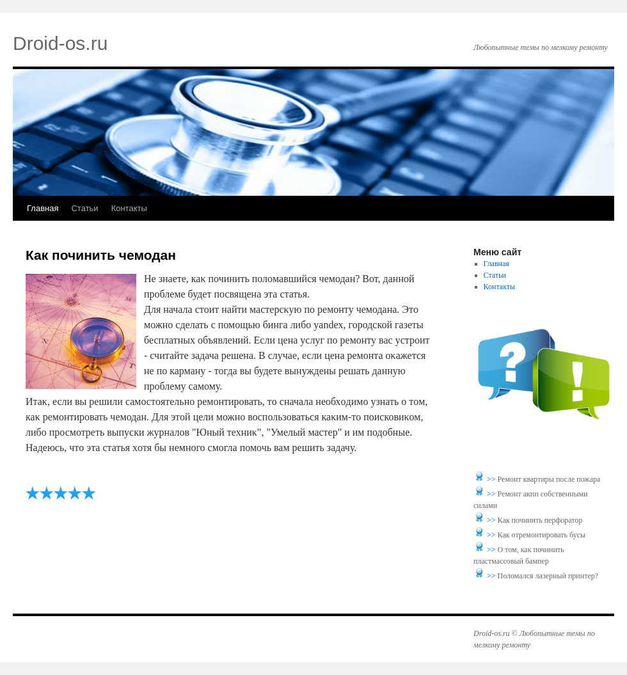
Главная (42, 208)
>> (492, 479)
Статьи (84, 208)
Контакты (129, 208)
